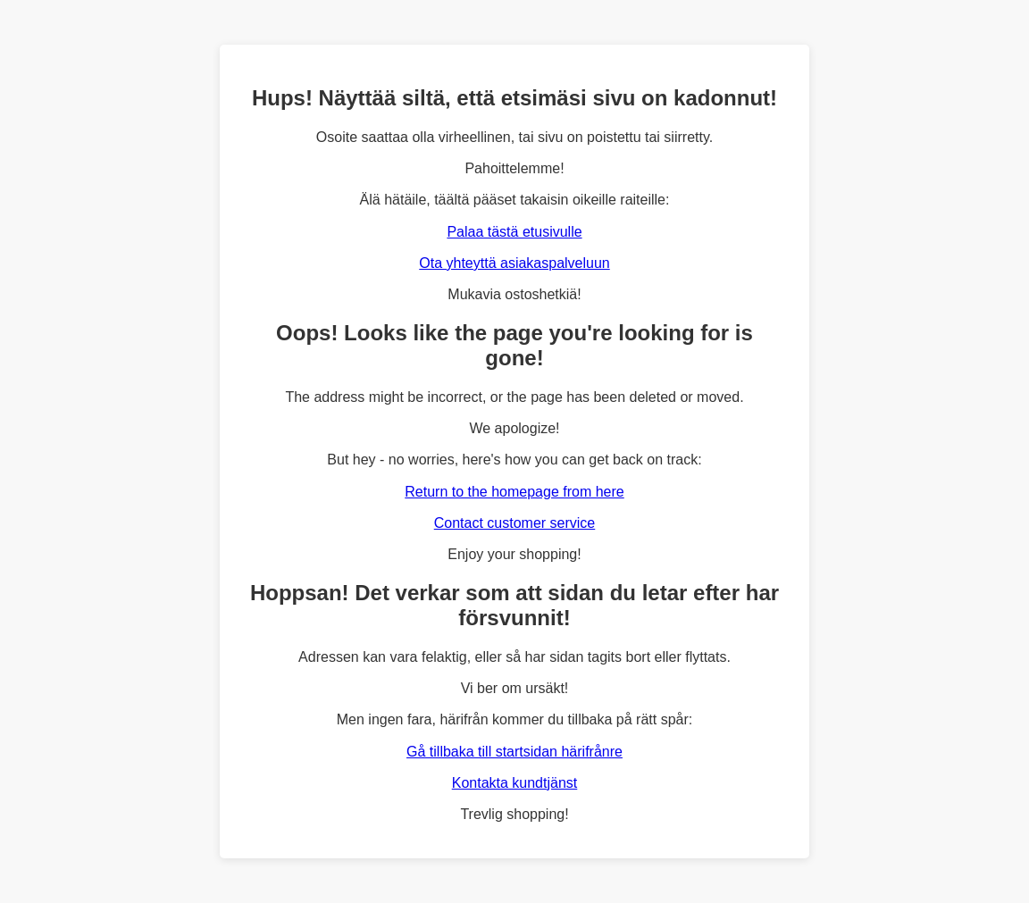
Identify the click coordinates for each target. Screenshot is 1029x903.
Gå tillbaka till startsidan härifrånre (514, 751)
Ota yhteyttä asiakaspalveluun (514, 263)
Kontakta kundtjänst (515, 782)
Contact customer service (515, 523)
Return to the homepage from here (514, 491)
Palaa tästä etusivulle (514, 231)
